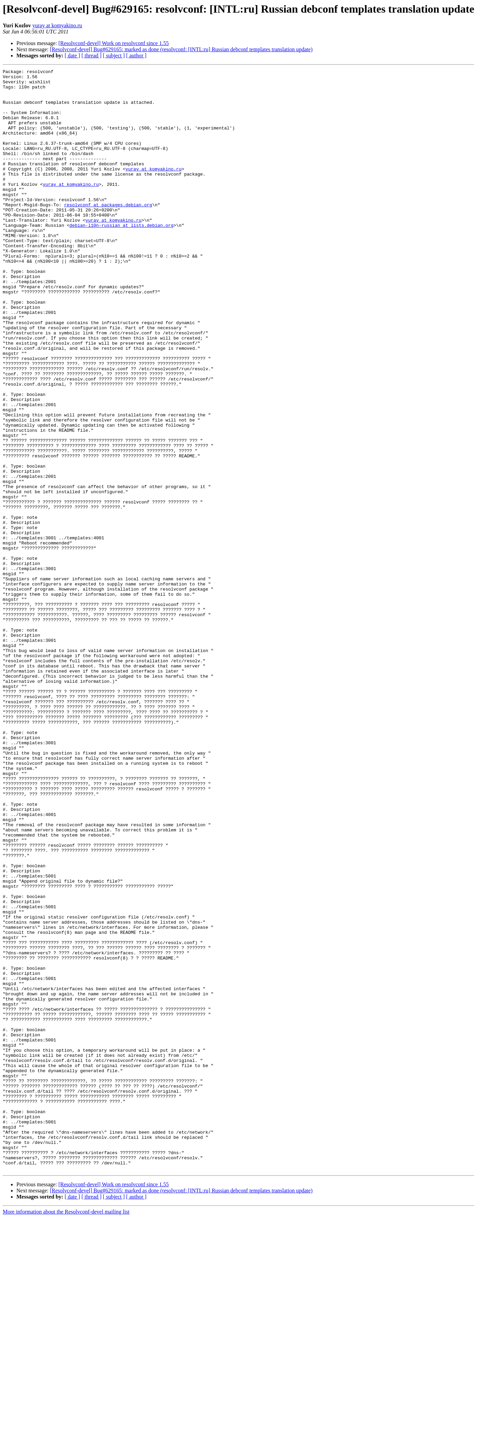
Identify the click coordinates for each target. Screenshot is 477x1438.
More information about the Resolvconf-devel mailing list (66, 1432)
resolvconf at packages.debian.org (108, 232)
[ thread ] (91, 55)
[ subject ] (114, 55)
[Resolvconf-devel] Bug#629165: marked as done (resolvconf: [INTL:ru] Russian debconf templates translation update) (181, 49)
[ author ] (136, 55)
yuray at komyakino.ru (57, 25)
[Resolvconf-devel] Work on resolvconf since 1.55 (113, 43)
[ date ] (72, 55)
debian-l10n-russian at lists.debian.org (121, 257)
